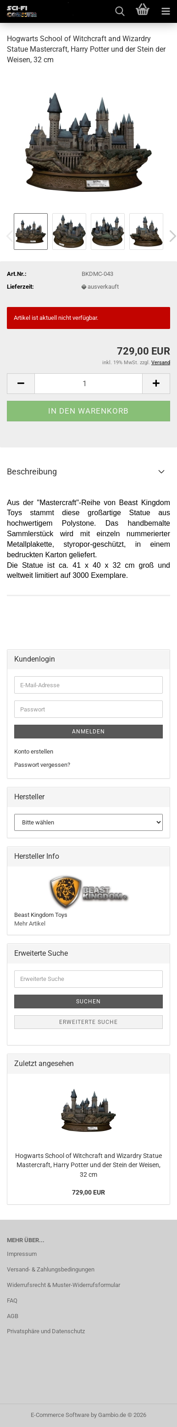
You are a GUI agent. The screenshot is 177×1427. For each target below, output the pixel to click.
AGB (12, 1316)
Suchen (88, 1001)
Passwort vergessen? (42, 764)
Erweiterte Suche (88, 1022)
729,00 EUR (88, 1192)
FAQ (12, 1300)
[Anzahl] (88, 383)
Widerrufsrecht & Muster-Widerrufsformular (63, 1285)
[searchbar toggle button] (119, 11)
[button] (20, 383)
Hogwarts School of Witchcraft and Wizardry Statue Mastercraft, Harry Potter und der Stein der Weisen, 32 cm (88, 1165)
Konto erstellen (33, 751)
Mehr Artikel (29, 923)
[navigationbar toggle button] (165, 11)
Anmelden (88, 731)
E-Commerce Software (60, 1414)
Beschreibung (32, 471)
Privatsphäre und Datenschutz (46, 1331)
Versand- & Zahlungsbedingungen (50, 1269)
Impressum (22, 1253)
